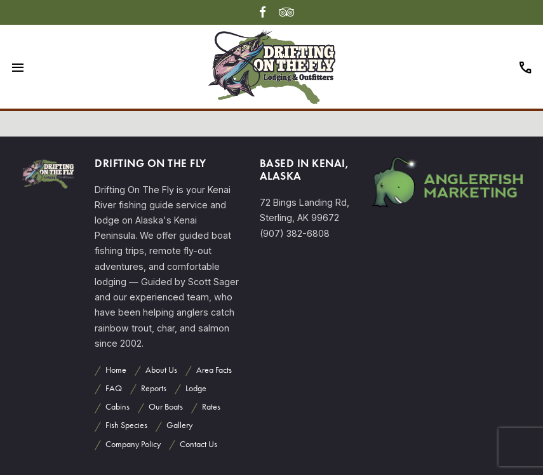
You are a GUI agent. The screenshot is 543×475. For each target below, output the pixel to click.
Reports (153, 388)
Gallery (179, 425)
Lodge (195, 388)
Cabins (117, 406)
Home (115, 370)
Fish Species (126, 425)
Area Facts (214, 370)
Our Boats (166, 406)
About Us (161, 370)
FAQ (113, 388)
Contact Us (198, 444)
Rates (211, 406)
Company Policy (133, 444)
